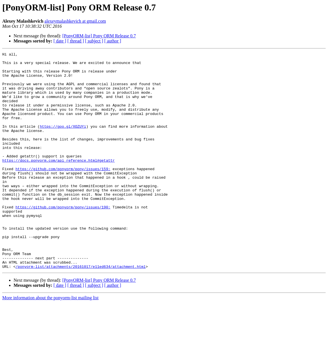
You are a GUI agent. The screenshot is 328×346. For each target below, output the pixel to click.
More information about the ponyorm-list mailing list (50, 341)
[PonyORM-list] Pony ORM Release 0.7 (99, 35)
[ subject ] (94, 41)
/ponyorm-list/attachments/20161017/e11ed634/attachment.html (81, 309)
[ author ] (112, 41)
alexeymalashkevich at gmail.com (75, 21)
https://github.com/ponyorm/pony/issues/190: (63, 238)
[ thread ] (75, 41)
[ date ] (59, 41)
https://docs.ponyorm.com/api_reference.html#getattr (58, 182)
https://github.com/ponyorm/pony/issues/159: (63, 192)
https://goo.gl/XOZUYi (63, 141)
